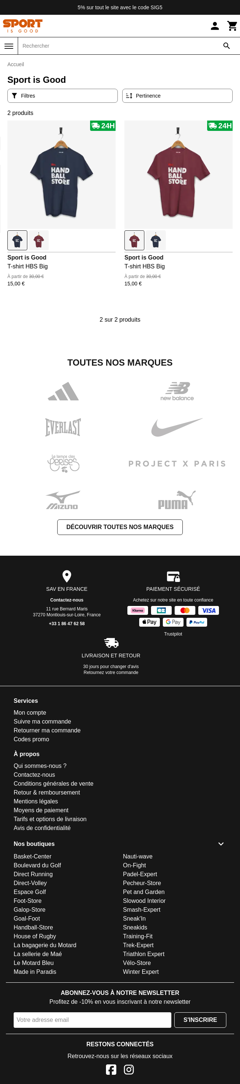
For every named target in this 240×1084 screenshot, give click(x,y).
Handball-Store (33, 927)
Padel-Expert (140, 874)
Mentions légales (36, 801)
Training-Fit (137, 936)
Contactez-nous (66, 600)
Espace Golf (30, 892)
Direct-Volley (30, 883)
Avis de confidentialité (42, 828)
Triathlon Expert (143, 954)
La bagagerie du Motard (45, 945)
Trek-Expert (138, 945)
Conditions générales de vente (53, 783)
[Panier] (233, 26)
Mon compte (30, 712)
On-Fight (134, 865)
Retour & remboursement (47, 792)
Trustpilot (173, 634)
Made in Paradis (35, 972)
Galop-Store (29, 910)
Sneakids (135, 927)
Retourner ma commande (47, 730)
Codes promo (31, 739)
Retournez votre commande (111, 672)
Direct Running (33, 874)
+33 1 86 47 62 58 (67, 623)
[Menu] (9, 46)
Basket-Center (32, 856)
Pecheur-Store (142, 883)
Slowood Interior (144, 901)
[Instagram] (129, 1071)
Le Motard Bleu (34, 963)
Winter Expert (141, 972)
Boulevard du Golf (37, 865)
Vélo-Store (137, 963)
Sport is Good (27, 257)
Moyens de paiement (41, 810)
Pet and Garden (144, 892)
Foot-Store (28, 901)
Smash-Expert (141, 910)
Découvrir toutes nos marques (120, 527)
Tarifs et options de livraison (50, 819)
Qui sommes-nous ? (40, 766)
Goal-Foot (27, 918)
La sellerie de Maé (38, 954)
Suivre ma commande (42, 721)
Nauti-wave (137, 856)
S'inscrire (200, 1020)
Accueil (15, 64)
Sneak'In (134, 918)
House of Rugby (35, 936)
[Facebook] (111, 1071)
